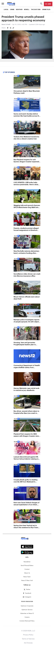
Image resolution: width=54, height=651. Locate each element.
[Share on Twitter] (10, 28)
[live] (48, 4)
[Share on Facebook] (8, 28)
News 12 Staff (6, 24)
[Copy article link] (13, 28)
